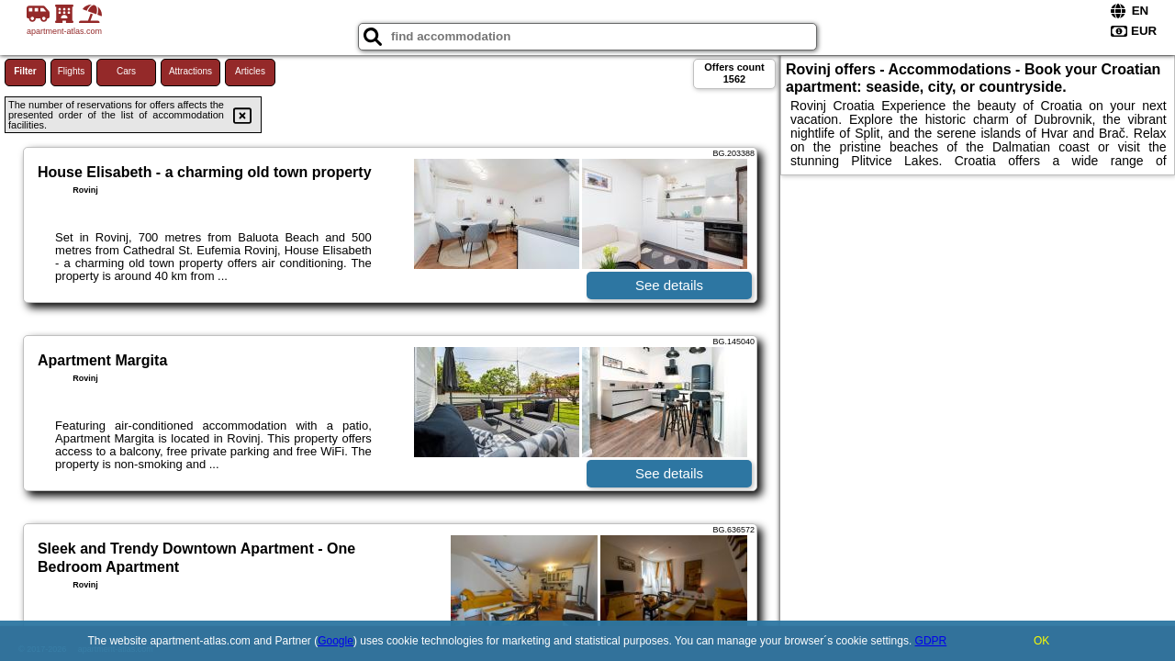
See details (669, 285)
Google (335, 640)
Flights (71, 71)
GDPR (931, 640)
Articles (250, 71)
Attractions (190, 71)
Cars (126, 71)
